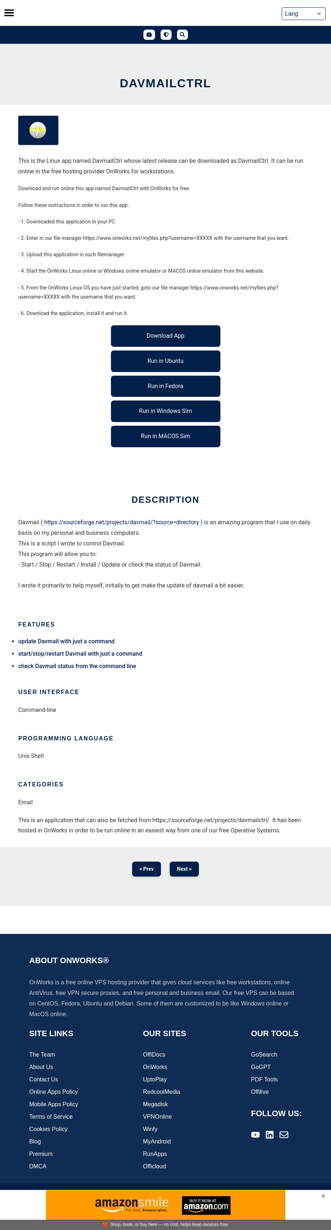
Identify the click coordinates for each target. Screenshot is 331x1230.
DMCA (37, 1167)
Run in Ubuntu (165, 360)
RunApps (155, 1155)
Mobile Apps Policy (53, 1105)
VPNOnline (157, 1117)
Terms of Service (51, 1117)
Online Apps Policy (53, 1092)
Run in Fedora (165, 386)
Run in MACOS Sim (165, 436)
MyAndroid (157, 1142)
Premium (41, 1155)
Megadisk (155, 1105)
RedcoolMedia (161, 1092)
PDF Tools (264, 1080)
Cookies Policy (48, 1130)
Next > (184, 869)
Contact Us (43, 1080)
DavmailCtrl (165, 83)
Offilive (260, 1092)
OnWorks (155, 1068)
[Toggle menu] (9, 12)
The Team (42, 1055)
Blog (35, 1142)
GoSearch (264, 1055)
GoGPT (261, 1068)
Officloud (154, 1167)
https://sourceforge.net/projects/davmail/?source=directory (121, 522)
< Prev (146, 869)
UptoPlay (155, 1080)
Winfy (150, 1130)
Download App (166, 335)
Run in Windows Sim (165, 410)
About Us (41, 1068)
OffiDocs (154, 1055)
